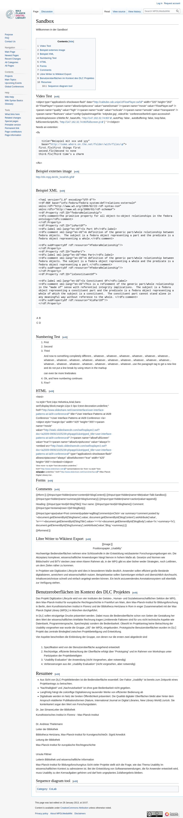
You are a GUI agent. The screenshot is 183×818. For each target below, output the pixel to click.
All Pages (9, 66)
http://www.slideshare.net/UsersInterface (78, 472)
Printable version (13, 125)
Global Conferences (14, 86)
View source (119, 11)
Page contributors (13, 131)
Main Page (10, 52)
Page (35, 11)
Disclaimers (80, 813)
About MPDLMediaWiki (61, 813)
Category (42, 789)
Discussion (47, 11)
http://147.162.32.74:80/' (96, 118)
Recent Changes (13, 59)
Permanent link (12, 128)
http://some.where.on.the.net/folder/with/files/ (86, 144)
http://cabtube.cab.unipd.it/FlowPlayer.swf (117, 102)
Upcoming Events (13, 83)
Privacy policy (41, 813)
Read (107, 11)
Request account (172, 3)
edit (57, 96)
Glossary (9, 104)
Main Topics (10, 79)
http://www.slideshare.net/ (52, 469)
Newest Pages (12, 55)
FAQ (7, 38)
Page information (13, 135)
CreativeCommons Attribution (74, 808)
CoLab (52, 789)
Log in (159, 3)
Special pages (11, 121)
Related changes (13, 118)
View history (134, 11)
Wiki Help (9, 97)
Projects (9, 76)
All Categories (11, 62)
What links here (12, 114)
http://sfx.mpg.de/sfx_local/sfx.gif (54, 177)
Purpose (9, 34)
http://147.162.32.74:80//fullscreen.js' (80, 121)
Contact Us (10, 41)
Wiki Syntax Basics (14, 100)
